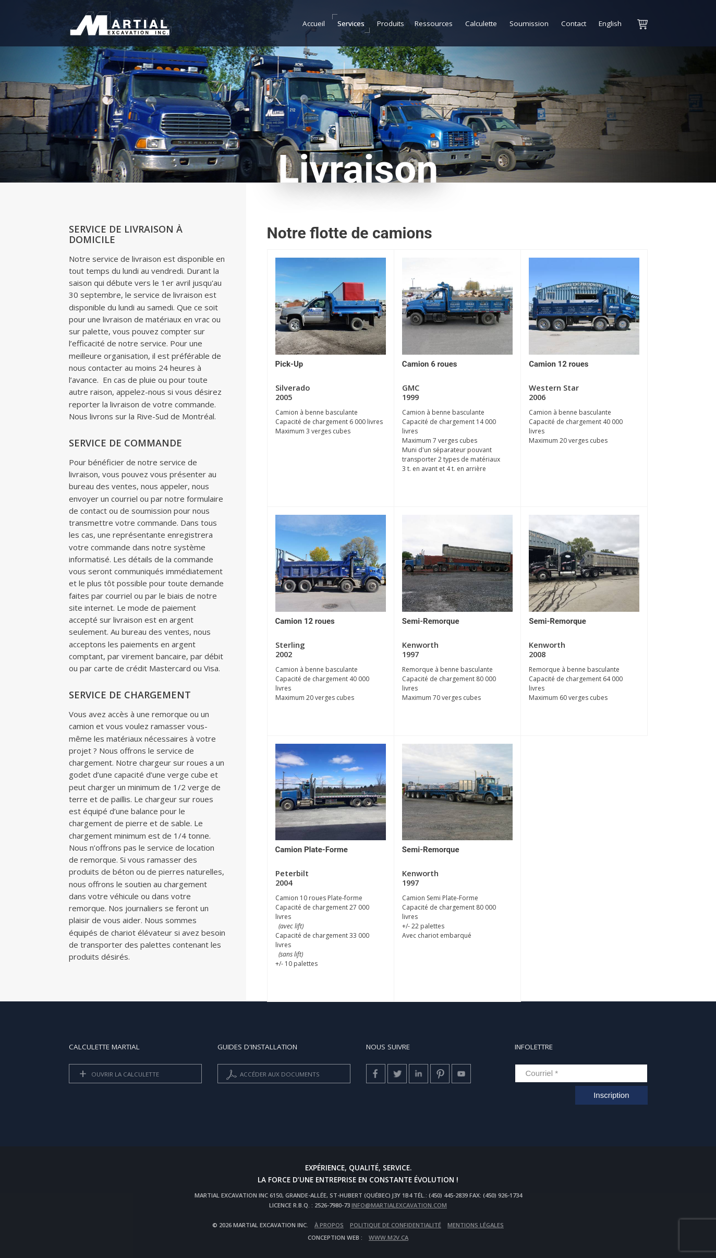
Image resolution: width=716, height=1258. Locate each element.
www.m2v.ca (388, 1237)
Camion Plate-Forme (311, 849)
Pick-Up (289, 364)
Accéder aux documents (272, 1075)
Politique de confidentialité (395, 1225)
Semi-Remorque (430, 621)
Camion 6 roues (429, 364)
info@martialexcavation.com (399, 1205)
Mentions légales (475, 1225)
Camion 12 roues (558, 364)
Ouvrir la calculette (117, 1075)
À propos (329, 1225)
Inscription (611, 1095)
